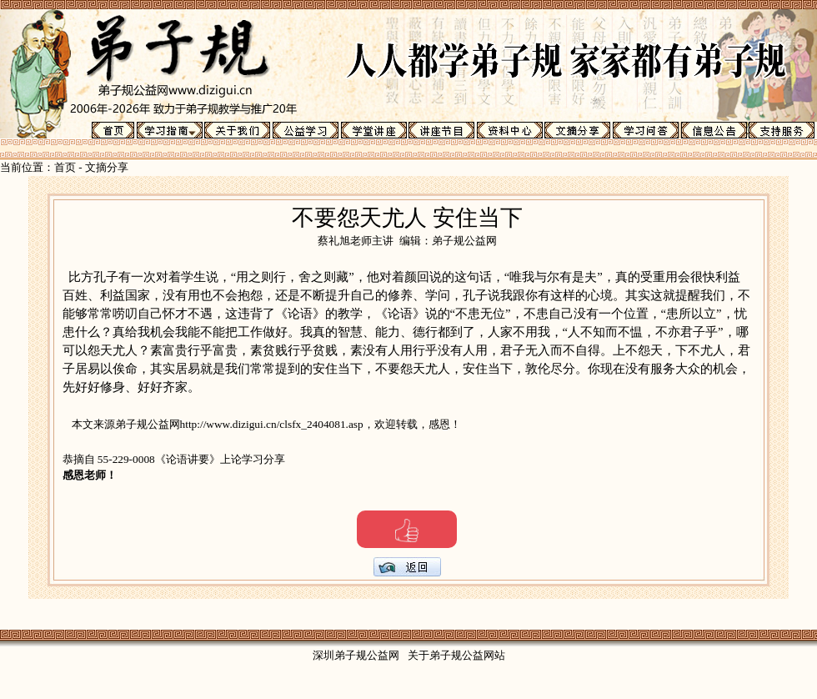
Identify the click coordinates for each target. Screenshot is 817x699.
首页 (65, 167)
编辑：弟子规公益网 (448, 240)
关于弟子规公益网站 (456, 655)
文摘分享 (106, 167)
